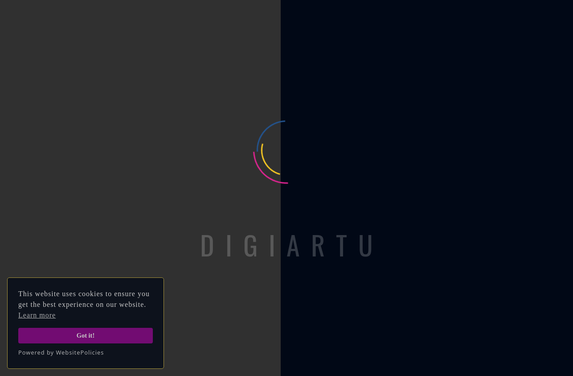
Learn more (37, 315)
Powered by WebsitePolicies (61, 352)
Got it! (85, 335)
